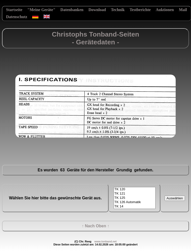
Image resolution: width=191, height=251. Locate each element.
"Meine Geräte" (41, 10)
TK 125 (134, 198)
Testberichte (140, 10)
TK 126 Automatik (134, 202)
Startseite (14, 10)
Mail (183, 10)
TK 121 (134, 194)
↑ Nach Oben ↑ (95, 226)
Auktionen (165, 10)
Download (97, 10)
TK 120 (134, 189)
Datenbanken (71, 10)
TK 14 (134, 206)
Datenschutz (16, 17)
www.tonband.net (105, 241)
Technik (118, 10)
